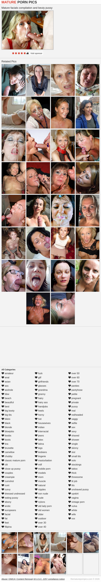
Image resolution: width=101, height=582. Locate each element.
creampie (8, 477)
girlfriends (41, 381)
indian (39, 427)
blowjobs (7, 431)
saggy (73, 419)
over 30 (40, 522)
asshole (7, 390)
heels (39, 410)
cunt (5, 485)
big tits (6, 415)
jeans (39, 435)
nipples (40, 489)
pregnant (74, 398)
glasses (40, 386)
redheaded (75, 415)
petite (72, 394)
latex (39, 439)
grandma (41, 390)
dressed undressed (13, 493)
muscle (40, 481)
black (5, 423)
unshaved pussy (78, 489)
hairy (39, 398)
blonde (6, 427)
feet (5, 522)
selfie (72, 423)
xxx (71, 518)
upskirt (73, 493)
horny (39, 415)
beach (6, 398)
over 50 (74, 373)
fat (4, 518)
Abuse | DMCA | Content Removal (17, 579)
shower (73, 439)
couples (7, 473)
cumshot (7, 481)
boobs (6, 435)
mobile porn (42, 468)
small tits (74, 456)
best (5, 406)
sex (71, 427)
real (72, 410)
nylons (40, 502)
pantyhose (75, 390)
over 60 (74, 377)
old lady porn (43, 506)
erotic (6, 506)
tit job (72, 481)
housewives (42, 423)
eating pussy (9, 498)
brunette (7, 448)
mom (39, 477)
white (72, 510)
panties (73, 386)
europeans (8, 510)
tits (71, 485)
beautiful (7, 402)
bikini (5, 419)
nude (39, 498)
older (39, 514)
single (73, 444)
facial (5, 514)
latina (39, 444)
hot (38, 419)
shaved (73, 435)
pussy (73, 406)
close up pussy (10, 468)
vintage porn (76, 502)
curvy (6, 489)
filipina (6, 527)
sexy (72, 431)
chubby (6, 456)
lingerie (40, 456)
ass (4, 386)
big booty (7, 410)
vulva (72, 506)
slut (71, 452)
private (73, 402)
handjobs (41, 406)
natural (40, 485)
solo (72, 460)
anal (5, 377)
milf (38, 464)
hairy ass (41, 402)
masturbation (43, 460)
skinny (73, 448)
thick (72, 473)
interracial (41, 431)
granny (40, 394)
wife (72, 514)
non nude (41, 493)
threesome (75, 477)
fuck (39, 373)
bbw (5, 394)
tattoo (72, 468)
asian (6, 381)
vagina (73, 498)
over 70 (74, 381)
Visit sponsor (36, 53)
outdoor (40, 518)
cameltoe (7, 452)
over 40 (40, 527)
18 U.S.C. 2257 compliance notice (49, 579)
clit (4, 464)
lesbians (41, 452)
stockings (74, 464)
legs (39, 448)
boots (6, 439)
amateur (7, 373)
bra (4, 444)
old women (42, 510)
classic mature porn (13, 460)
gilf (38, 377)
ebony (6, 502)
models (40, 473)
